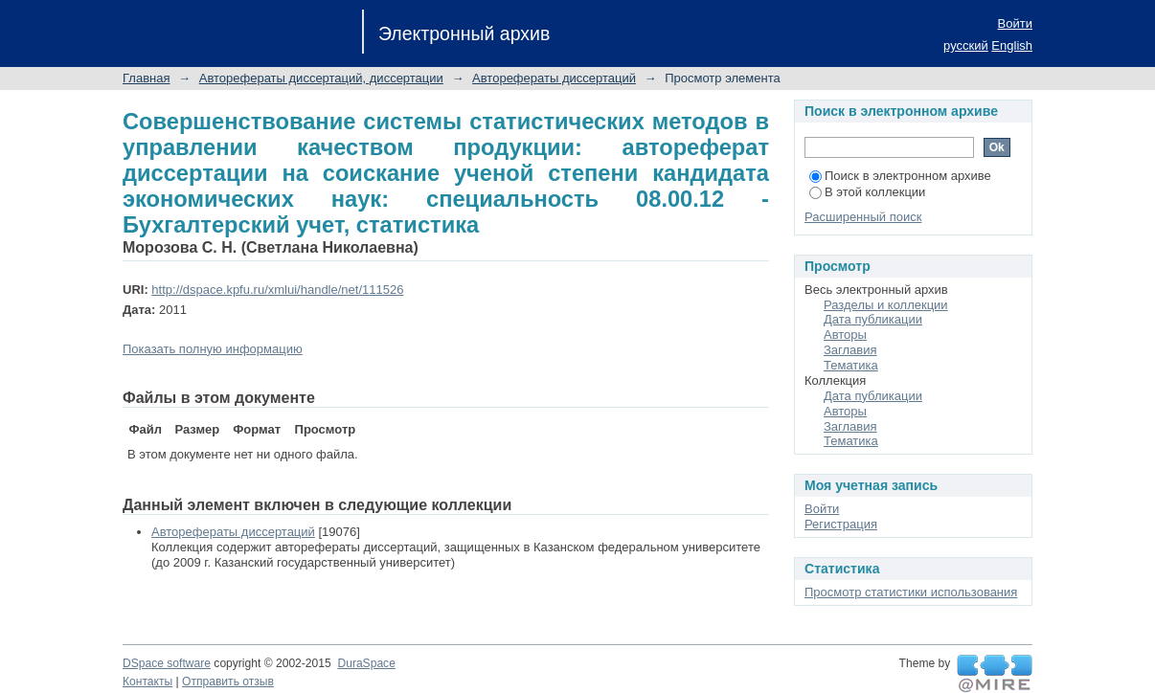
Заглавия (850, 350)
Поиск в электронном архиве (900, 175)
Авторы (845, 334)
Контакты (147, 681)
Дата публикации (873, 319)
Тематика (851, 365)
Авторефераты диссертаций (554, 78)
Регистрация (840, 524)
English (1011, 45)
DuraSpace (366, 663)
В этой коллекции (867, 192)
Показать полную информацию (213, 349)
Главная (146, 78)
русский (965, 45)
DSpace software (167, 663)
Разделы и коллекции (886, 305)
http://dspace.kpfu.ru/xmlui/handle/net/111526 (277, 289)
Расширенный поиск (862, 217)
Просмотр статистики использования (910, 592)
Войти (1015, 23)
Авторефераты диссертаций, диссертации (321, 78)
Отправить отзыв (228, 681)
